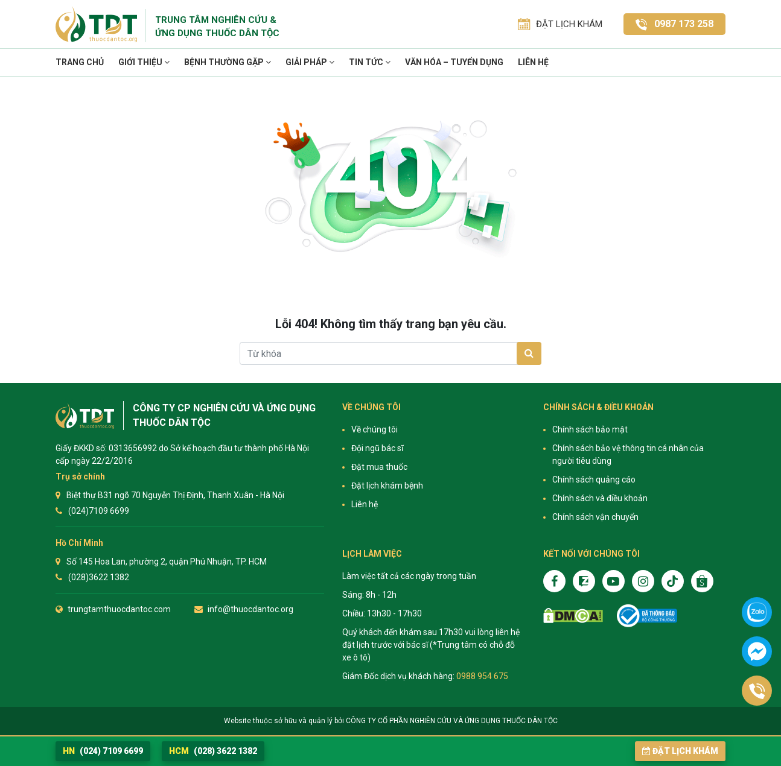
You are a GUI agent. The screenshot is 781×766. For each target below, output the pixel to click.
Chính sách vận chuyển (595, 517)
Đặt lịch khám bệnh (387, 485)
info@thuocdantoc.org (250, 609)
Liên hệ (533, 62)
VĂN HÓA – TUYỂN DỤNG (454, 62)
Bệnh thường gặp (227, 62)
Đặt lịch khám (680, 751)
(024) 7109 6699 (103, 751)
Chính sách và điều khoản (600, 498)
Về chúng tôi (374, 429)
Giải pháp (309, 62)
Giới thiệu (144, 62)
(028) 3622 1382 (213, 751)
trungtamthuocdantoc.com (119, 609)
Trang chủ (80, 62)
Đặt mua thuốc (379, 467)
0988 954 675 (482, 676)
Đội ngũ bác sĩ (377, 448)
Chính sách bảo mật (590, 429)
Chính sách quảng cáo (594, 479)
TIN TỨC (369, 62)
